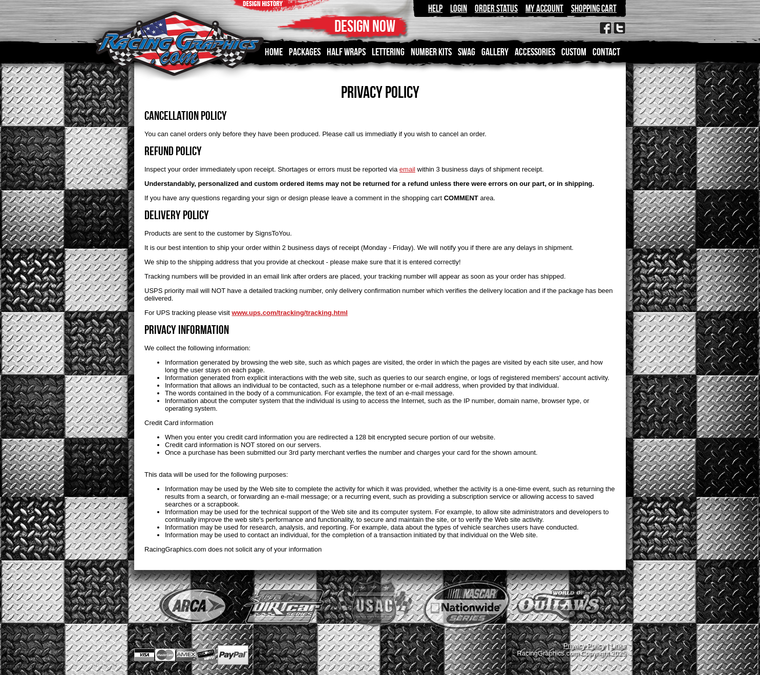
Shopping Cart (594, 8)
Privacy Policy (584, 645)
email (407, 169)
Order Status (496, 8)
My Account (544, 8)
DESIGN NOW (364, 26)
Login (458, 8)
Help (435, 8)
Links (618, 645)
